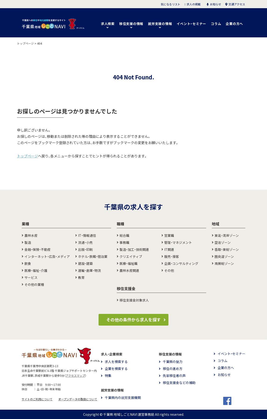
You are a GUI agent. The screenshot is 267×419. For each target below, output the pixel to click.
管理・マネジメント (178, 242)
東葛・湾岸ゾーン (227, 235)
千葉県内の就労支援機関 (123, 397)
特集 (108, 375)
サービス (31, 277)
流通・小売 (85, 242)
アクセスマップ (75, 375)
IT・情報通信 (87, 235)
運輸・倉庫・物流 (89, 270)
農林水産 (31, 235)
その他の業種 (34, 284)
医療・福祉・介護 (35, 270)
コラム (216, 23)
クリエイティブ (131, 256)
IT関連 (169, 249)
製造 (27, 242)
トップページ (27, 156)
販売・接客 (171, 256)
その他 (169, 270)
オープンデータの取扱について (77, 399)
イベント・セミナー (191, 23)
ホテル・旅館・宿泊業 (92, 256)
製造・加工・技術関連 (134, 249)
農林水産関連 (129, 270)
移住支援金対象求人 (134, 300)
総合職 (124, 235)
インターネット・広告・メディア (47, 256)
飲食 (27, 263)
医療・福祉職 (128, 263)
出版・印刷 (85, 249)
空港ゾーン (223, 242)
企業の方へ (234, 23)
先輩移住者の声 (174, 375)
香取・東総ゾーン (227, 249)
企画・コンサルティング (181, 263)
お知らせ (224, 374)
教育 (81, 277)
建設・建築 (85, 263)
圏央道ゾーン (224, 256)
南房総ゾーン (224, 263)
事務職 (124, 242)
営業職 (169, 235)
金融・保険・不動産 (37, 249)
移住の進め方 (172, 368)
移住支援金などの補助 (179, 382)
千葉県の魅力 (172, 361)
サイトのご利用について (37, 399)
